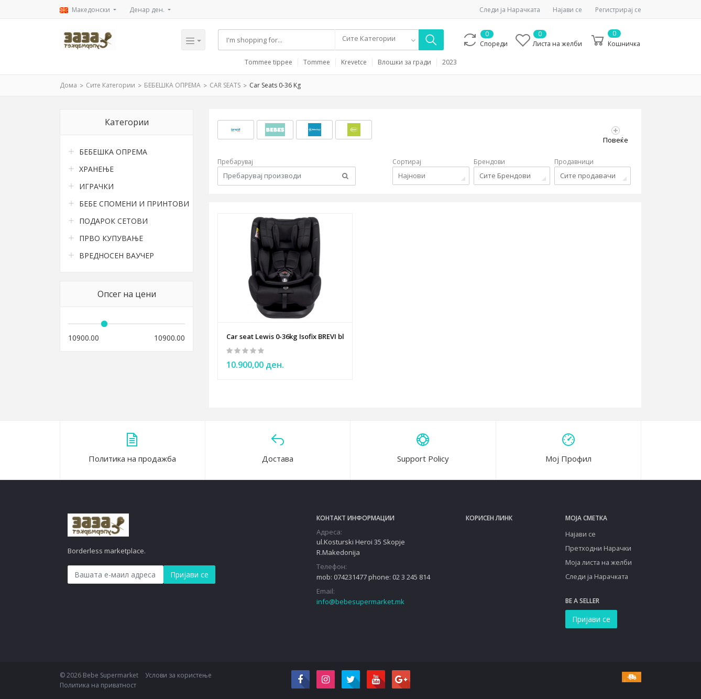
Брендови (489, 161)
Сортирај (406, 161)
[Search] (277, 39)
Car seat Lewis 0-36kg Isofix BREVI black (285, 334)
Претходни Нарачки (598, 547)
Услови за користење (178, 674)
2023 (449, 62)
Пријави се (189, 573)
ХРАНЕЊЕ (96, 169)
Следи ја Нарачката (509, 9)
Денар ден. (147, 9)
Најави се (567, 9)
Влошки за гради (404, 62)
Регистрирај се (618, 9)
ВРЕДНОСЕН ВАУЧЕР (116, 255)
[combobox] (378, 39)
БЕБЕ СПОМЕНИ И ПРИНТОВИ (132, 204)
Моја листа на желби (598, 561)
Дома (68, 85)
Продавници (574, 161)
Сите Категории (110, 85)
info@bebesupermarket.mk (360, 600)
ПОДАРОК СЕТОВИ (113, 221)
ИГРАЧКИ (96, 186)
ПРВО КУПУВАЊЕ (111, 238)
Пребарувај (235, 161)
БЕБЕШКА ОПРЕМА (172, 85)
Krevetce (354, 62)
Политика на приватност (98, 684)
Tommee (316, 62)
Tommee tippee (268, 62)
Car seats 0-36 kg (275, 85)
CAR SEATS (225, 85)
